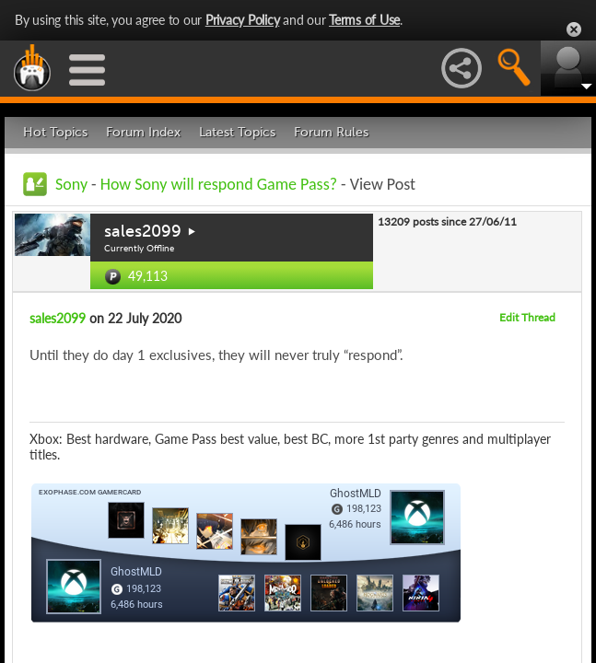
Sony (71, 184)
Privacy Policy (242, 20)
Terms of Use (364, 20)
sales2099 (142, 231)
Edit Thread (527, 317)
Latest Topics (237, 132)
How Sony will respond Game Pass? (220, 184)
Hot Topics (55, 132)
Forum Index (143, 132)
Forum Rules (331, 132)
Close (574, 29)
